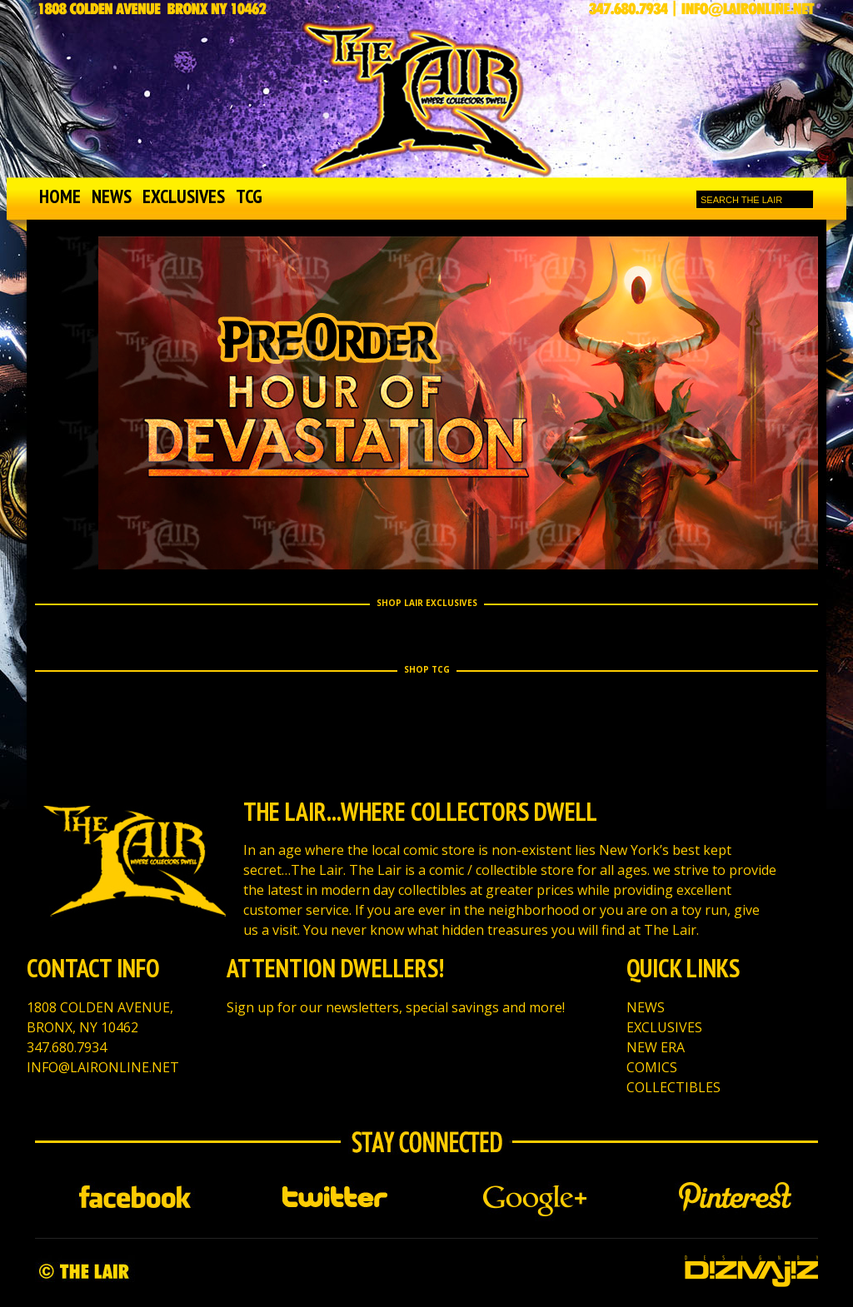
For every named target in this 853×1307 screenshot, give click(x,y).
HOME (60, 196)
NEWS (112, 196)
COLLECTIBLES (673, 1087)
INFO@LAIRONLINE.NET (103, 1067)
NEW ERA (655, 1047)
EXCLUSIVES (183, 196)
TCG (249, 196)
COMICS (651, 1067)
